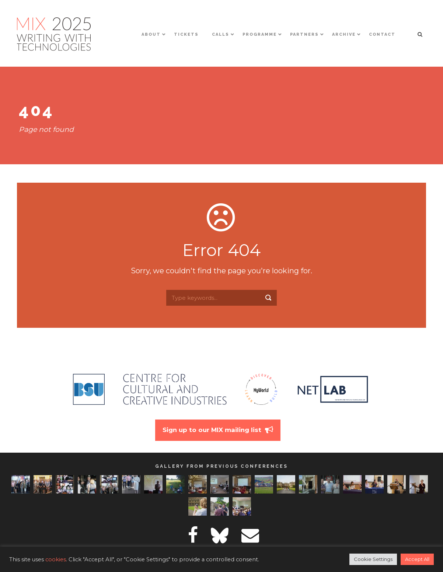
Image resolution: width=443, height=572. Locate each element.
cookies (55, 559)
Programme (260, 34)
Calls (220, 34)
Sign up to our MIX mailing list (212, 430)
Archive (344, 34)
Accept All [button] (417, 559)
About (151, 34)
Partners (304, 34)
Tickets (186, 34)
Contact (382, 34)
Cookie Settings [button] (373, 559)
